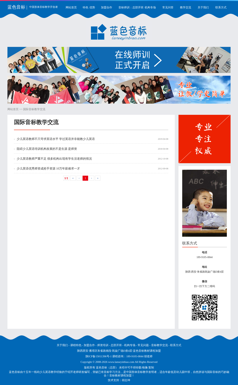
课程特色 (75, 345)
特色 (85, 7)
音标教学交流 (159, 345)
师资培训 (102, 345)
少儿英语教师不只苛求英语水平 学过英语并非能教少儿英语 (56, 138)
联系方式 (220, 7)
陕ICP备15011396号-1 (99, 356)
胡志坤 (126, 380)
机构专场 (150, 7)
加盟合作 (106, 7)
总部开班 (138, 7)
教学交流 (185, 7)
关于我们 (203, 7)
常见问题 (143, 345)
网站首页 (71, 7)
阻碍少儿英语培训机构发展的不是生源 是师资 (47, 148)
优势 (92, 7)
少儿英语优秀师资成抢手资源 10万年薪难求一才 (48, 168)
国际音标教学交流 (34, 109)
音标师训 (124, 7)
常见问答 (167, 7)
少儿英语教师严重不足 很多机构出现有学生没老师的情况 (54, 158)
